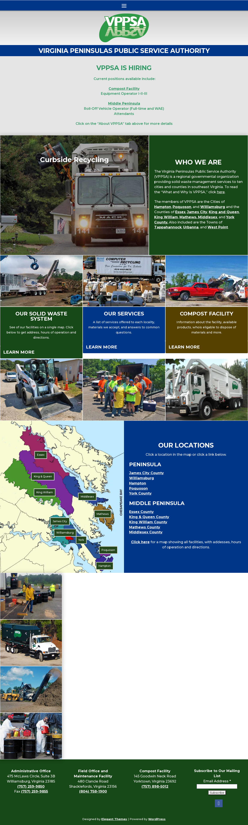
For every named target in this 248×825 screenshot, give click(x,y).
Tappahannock (168, 227)
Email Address (217, 776)
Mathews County (144, 527)
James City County (146, 473)
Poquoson (182, 207)
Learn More (18, 352)
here (221, 192)
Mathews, (188, 217)
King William (166, 217)
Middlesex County (146, 532)
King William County (148, 522)
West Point (218, 227)
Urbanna (191, 227)
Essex (180, 212)
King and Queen (224, 212)
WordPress (157, 819)
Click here (140, 542)
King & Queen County (149, 517)
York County (140, 493)
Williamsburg (212, 207)
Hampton (162, 207)
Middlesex (207, 217)
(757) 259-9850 (31, 786)
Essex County (141, 512)
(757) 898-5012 (155, 786)
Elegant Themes (114, 819)
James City (197, 212)
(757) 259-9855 (34, 791)
